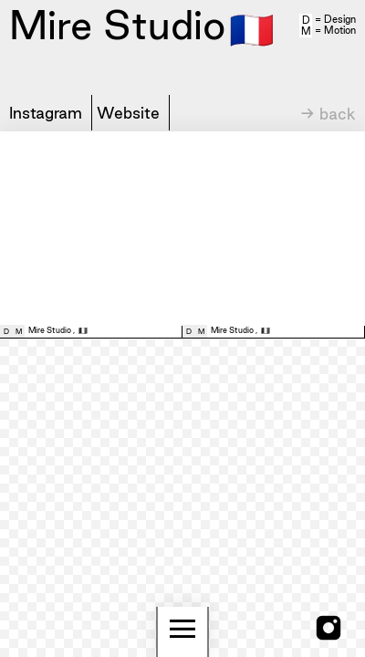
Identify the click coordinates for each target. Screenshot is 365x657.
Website (128, 112)
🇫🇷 (252, 28)
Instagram (45, 112)
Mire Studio (49, 330)
